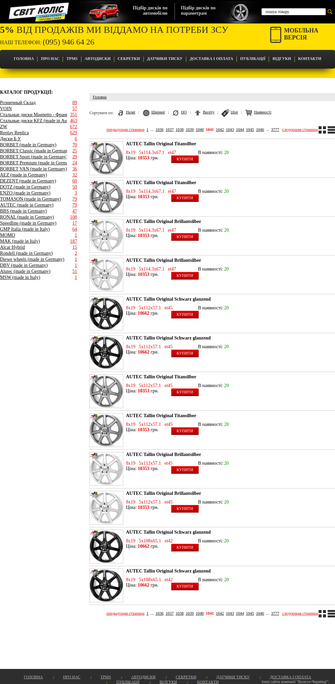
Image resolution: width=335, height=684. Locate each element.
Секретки (129, 58)
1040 (200, 129)
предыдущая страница (126, 129)
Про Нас (50, 58)
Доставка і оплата (211, 58)
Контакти (309, 58)
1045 (250, 129)
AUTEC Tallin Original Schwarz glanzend (168, 299)
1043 (230, 129)
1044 (240, 129)
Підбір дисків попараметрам (198, 10)
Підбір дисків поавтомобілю (150, 10)
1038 (180, 129)
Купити (185, 159)
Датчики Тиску (165, 58)
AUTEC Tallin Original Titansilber (161, 143)
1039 (190, 129)
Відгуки (281, 58)
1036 (159, 129)
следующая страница (300, 129)
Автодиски (98, 58)
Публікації (252, 58)
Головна (24, 58)
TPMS (71, 58)
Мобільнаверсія (301, 34)
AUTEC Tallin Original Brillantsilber (163, 221)
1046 (260, 129)
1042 (220, 129)
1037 (169, 129)
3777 (275, 129)
